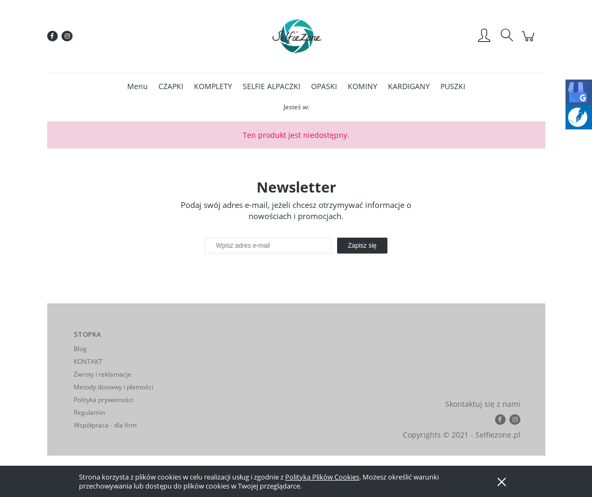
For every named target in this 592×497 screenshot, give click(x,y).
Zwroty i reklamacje (102, 374)
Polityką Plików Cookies (322, 477)
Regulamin (89, 412)
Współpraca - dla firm (105, 425)
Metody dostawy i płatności (113, 386)
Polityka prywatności (104, 399)
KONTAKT (88, 361)
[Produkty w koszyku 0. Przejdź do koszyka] (530, 42)
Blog (80, 348)
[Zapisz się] (362, 246)
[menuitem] (137, 86)
